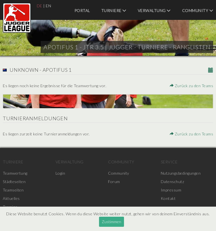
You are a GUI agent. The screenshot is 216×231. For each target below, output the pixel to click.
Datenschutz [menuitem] (172, 181)
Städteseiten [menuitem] (14, 181)
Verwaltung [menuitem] (154, 10)
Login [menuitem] (60, 173)
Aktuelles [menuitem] (11, 198)
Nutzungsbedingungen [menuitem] (181, 173)
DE (39, 5)
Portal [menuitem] (82, 10)
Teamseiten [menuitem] (13, 190)
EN (48, 5)
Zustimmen (111, 221)
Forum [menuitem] (114, 181)
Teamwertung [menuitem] (15, 173)
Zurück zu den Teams (191, 85)
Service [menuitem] (169, 162)
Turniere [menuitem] (114, 10)
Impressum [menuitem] (171, 190)
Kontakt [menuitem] (168, 198)
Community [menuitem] (197, 10)
